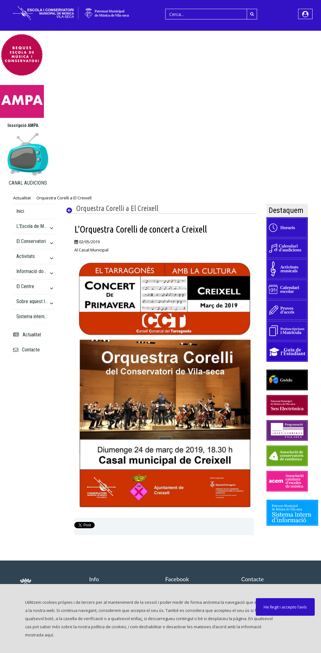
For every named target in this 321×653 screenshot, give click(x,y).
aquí (49, 635)
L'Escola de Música (32, 226)
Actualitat (22, 198)
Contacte (26, 350)
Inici (20, 211)
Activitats (25, 256)
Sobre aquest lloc (32, 301)
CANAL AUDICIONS (28, 183)
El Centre (25, 286)
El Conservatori (31, 241)
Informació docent (32, 271)
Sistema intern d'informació (32, 316)
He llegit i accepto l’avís (285, 607)
